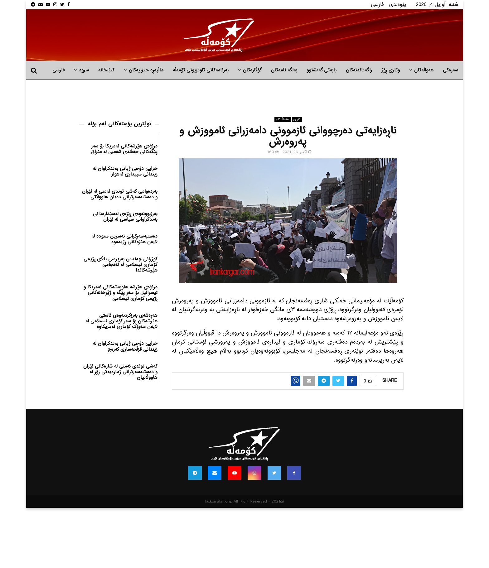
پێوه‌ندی (397, 4)
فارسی (377, 4)
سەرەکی (450, 70)
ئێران (296, 119)
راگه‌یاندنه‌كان (359, 70)
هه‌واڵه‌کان (423, 70)
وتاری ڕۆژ (390, 70)
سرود (84, 70)
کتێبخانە (106, 70)
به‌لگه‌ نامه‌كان (284, 70)
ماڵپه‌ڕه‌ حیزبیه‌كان (146, 70)
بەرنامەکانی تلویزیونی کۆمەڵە (201, 70)
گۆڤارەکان (252, 70)
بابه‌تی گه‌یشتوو (321, 70)
